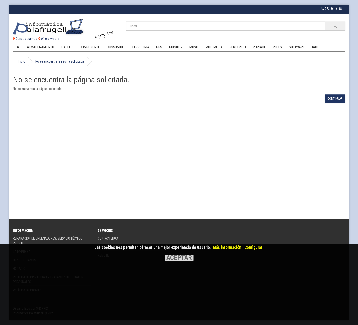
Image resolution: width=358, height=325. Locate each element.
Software (297, 47)
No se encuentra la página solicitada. (60, 61)
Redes (277, 47)
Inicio (21, 61)
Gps (159, 47)
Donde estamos (25, 39)
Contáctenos (108, 238)
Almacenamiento (40, 47)
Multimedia (214, 47)
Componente (90, 47)
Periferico (238, 47)
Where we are (48, 39)
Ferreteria (140, 47)
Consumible (116, 47)
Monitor (175, 47)
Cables (67, 47)
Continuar (334, 98)
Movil (193, 47)
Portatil (259, 47)
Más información (227, 247)
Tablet (317, 47)
